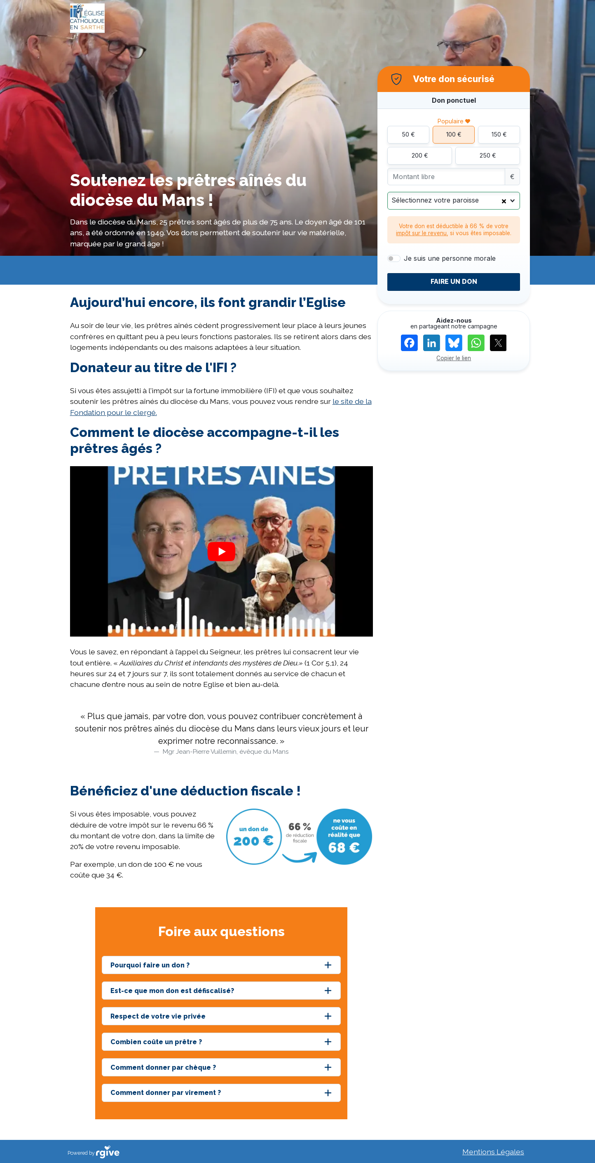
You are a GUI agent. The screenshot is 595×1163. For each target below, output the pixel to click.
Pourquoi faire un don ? (150, 965)
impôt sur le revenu (421, 233)
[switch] (394, 258)
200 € (420, 155)
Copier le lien (453, 358)
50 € (408, 134)
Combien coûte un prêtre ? (156, 1042)
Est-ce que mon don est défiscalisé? (172, 991)
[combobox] (453, 201)
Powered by (93, 1152)
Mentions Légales (493, 1151)
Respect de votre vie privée (158, 1016)
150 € (499, 134)
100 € (453, 134)
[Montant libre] (446, 177)
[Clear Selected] (504, 200)
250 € (488, 155)
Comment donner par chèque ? (163, 1067)
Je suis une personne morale (450, 258)
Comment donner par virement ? (165, 1093)
